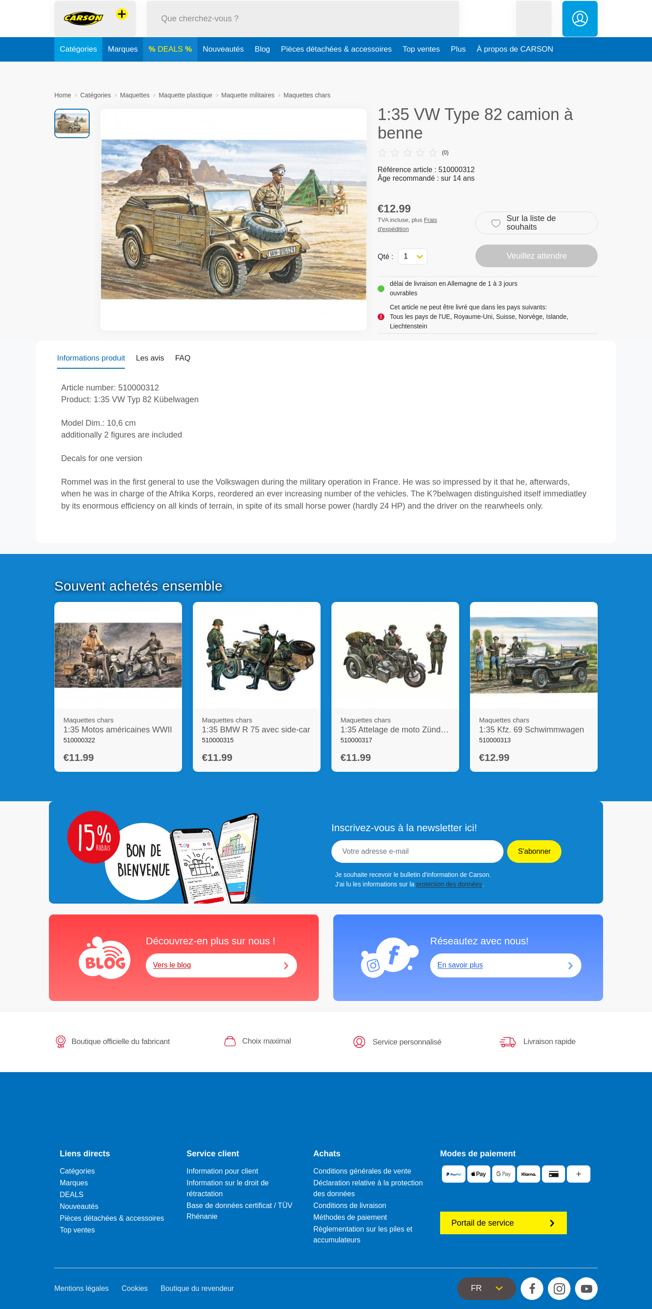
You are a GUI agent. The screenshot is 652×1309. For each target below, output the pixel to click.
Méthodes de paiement (350, 1217)
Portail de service (503, 1222)
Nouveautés (223, 69)
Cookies (135, 1288)
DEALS (171, 69)
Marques (123, 69)
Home (62, 95)
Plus (458, 69)
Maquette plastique (185, 95)
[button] (533, 29)
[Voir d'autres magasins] (122, 24)
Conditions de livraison (349, 1205)
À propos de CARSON (515, 69)
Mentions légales (81, 1288)
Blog (262, 69)
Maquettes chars (307, 95)
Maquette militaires (248, 95)
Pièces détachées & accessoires (336, 69)
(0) (413, 152)
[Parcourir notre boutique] (303, 29)
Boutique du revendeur (197, 1288)
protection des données (449, 884)
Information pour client (222, 1171)
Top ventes (421, 69)
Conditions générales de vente (362, 1171)
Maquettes (134, 95)
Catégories (78, 69)
